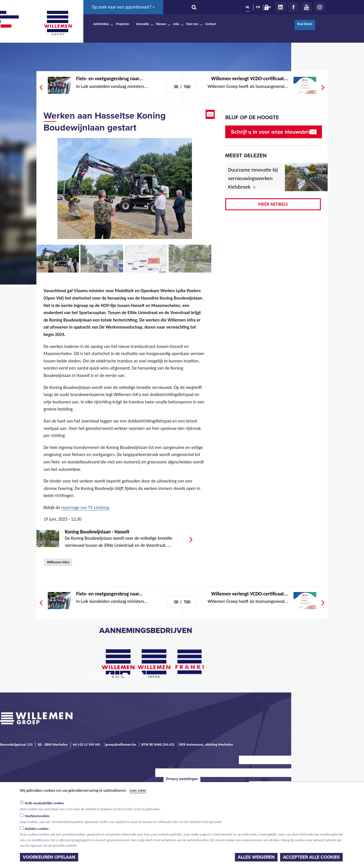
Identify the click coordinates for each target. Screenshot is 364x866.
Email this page (211, 114)
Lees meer (138, 790)
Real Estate (304, 24)
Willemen (57, 23)
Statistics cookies (37, 829)
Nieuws (161, 24)
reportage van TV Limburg (85, 507)
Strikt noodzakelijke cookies (44, 803)
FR (258, 7)
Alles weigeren (256, 857)
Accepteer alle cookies (311, 857)
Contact (210, 24)
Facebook (293, 7)
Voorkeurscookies (37, 816)
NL (248, 7)
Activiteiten (101, 24)
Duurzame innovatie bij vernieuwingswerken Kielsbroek (253, 178)
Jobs (176, 24)
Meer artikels (273, 204)
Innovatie (142, 24)
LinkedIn (280, 7)
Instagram (320, 7)
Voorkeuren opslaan (49, 857)
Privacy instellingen (182, 779)
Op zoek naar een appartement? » (123, 7)
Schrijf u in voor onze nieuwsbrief (272, 132)
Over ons (192, 24)
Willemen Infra (58, 562)
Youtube (306, 7)
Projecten (122, 24)
